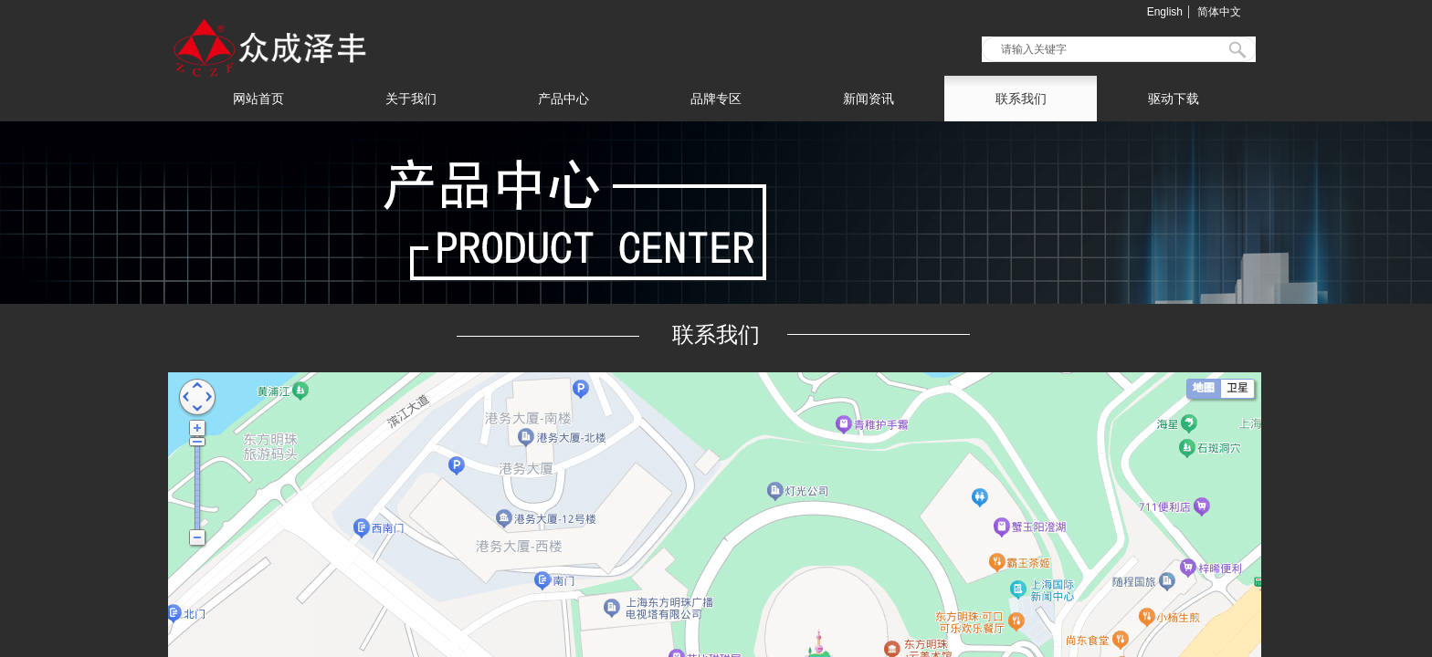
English (1165, 11)
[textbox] (1106, 49)
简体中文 (1219, 11)
